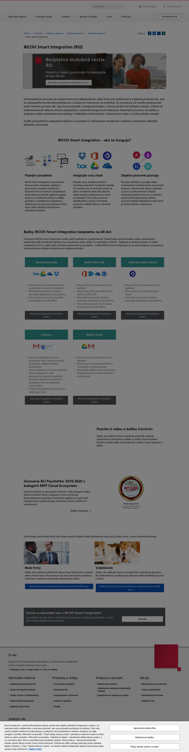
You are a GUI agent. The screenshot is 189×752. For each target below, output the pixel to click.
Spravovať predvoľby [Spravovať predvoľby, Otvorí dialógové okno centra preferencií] (145, 727)
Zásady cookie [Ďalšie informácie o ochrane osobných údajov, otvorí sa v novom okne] (35, 749)
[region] (94, 736)
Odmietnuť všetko (144, 737)
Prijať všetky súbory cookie (145, 746)
